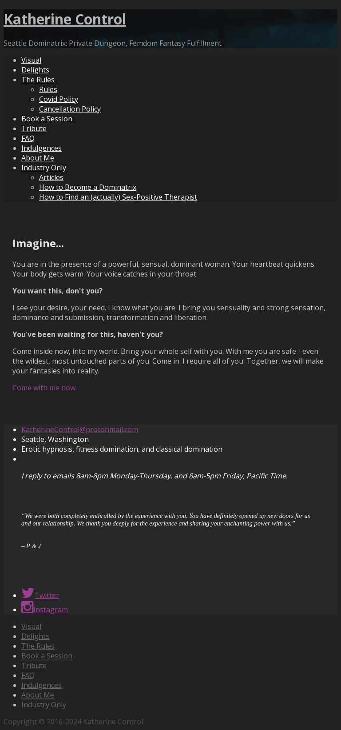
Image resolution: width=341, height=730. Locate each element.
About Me (37, 158)
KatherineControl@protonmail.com (79, 429)
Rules (48, 89)
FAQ (28, 138)
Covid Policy (58, 99)
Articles (51, 177)
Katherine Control (65, 18)
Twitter (40, 595)
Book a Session (46, 119)
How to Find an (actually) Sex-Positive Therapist (118, 197)
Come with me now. (44, 388)
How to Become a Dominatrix (87, 187)
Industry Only (43, 167)
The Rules (38, 79)
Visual (31, 60)
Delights (35, 70)
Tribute (34, 128)
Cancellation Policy (70, 109)
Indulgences (41, 148)
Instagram (44, 609)
